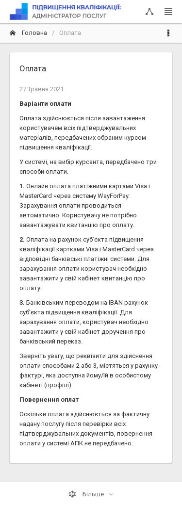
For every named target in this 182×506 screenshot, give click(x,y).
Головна (28, 32)
